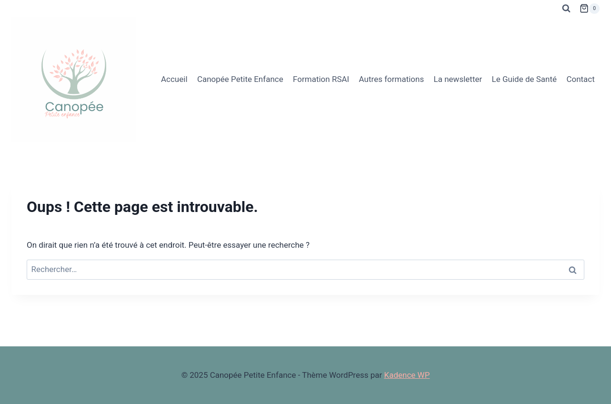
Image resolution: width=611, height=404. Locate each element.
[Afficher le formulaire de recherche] (566, 8)
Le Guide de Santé (524, 79)
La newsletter (458, 79)
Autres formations (391, 79)
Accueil (174, 79)
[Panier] (590, 8)
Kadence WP (407, 375)
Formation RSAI (321, 79)
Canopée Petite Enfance (240, 79)
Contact (580, 79)
